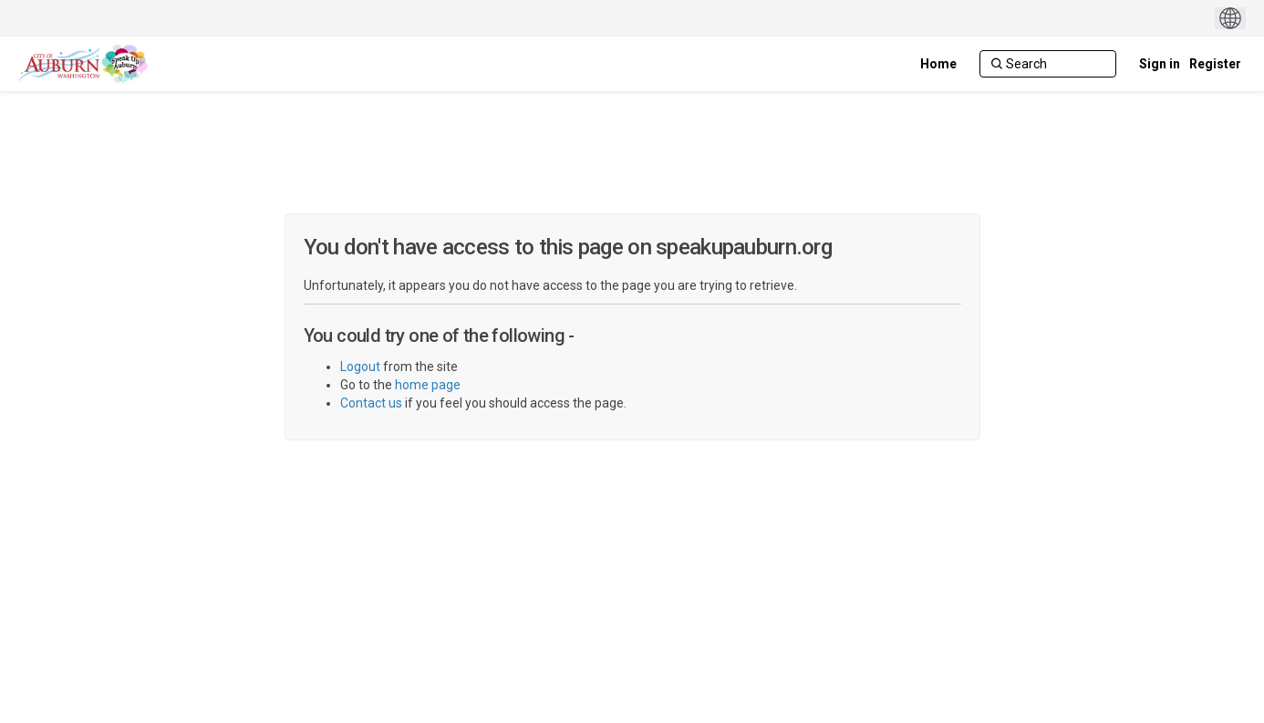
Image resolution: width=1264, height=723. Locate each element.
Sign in (1159, 64)
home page (428, 384)
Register (1215, 64)
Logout (360, 366)
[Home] (938, 64)
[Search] (1047, 63)
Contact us (371, 403)
